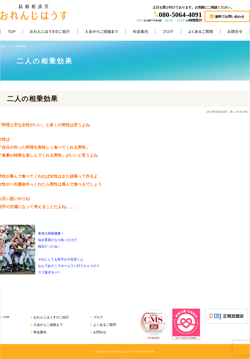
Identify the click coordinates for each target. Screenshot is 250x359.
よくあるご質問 (200, 32)
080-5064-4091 (180, 14)
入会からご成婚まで (101, 32)
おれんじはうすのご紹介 (49, 32)
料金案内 (140, 32)
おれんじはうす (124, 351)
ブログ (168, 32)
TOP (11, 32)
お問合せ (235, 32)
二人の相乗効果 (32, 99)
